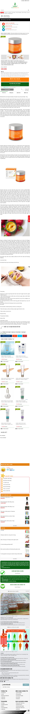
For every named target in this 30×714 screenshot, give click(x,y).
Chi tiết (4, 92)
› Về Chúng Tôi (3, 692)
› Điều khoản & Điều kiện (5, 695)
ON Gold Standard (18, 12)
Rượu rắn (6, 13)
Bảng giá (11, 92)
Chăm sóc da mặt (6, 332)
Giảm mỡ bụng (24, 12)
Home (2, 33)
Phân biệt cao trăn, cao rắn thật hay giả (7, 617)
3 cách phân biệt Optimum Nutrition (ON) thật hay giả (9, 621)
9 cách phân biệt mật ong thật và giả (7, 623)
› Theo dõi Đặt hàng (4, 707)
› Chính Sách (3, 697)
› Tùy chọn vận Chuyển (19, 695)
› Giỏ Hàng (2, 703)
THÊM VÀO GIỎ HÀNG (15, 84)
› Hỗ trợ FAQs (18, 697)
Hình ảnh (18, 92)
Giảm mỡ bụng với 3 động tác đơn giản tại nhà (8, 659)
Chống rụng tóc (10, 13)
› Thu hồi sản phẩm (19, 692)
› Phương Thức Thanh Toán (20, 703)
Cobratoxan (6, 12)
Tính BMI (2, 653)
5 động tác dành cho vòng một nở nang (7, 657)
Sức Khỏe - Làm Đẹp (6, 33)
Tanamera (9, 12)
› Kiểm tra (2, 706)
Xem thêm (15, 525)
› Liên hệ (2, 694)
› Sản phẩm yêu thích (4, 704)
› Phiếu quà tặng (18, 694)
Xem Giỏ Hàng (7, 89)
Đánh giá (26, 92)
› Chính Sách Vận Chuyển (20, 706)
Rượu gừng (13, 12)
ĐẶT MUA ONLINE (15, 79)
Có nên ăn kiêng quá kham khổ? (6, 661)
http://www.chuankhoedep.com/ (24, 712)
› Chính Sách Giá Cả (19, 704)
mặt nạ (13, 332)
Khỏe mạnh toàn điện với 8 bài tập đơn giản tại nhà (9, 663)
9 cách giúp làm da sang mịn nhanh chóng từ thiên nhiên (10, 665)
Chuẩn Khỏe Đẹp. (9, 712)
